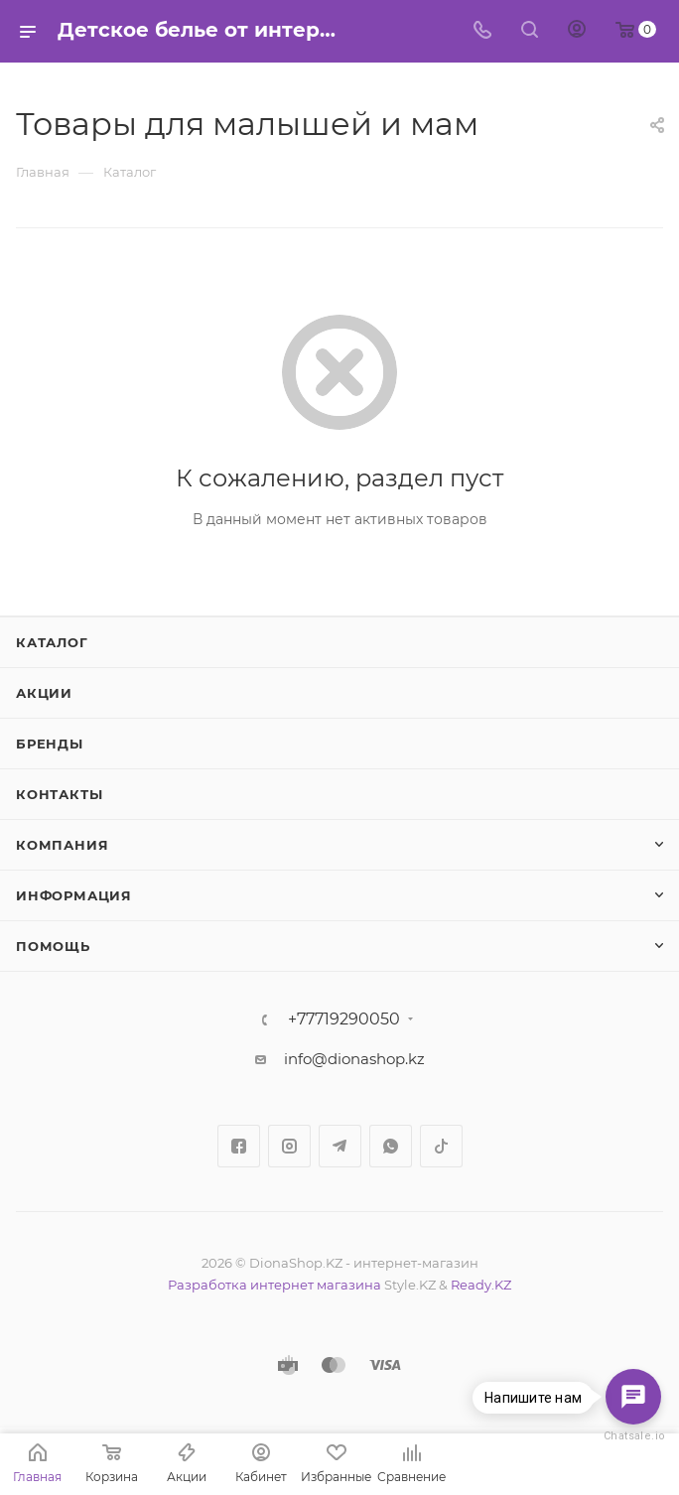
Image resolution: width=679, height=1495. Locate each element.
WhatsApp (390, 1146)
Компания (62, 845)
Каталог (52, 642)
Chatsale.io (633, 1435)
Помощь (53, 946)
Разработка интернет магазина (274, 1284)
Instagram (289, 1146)
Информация (74, 895)
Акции (44, 693)
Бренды (49, 743)
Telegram (340, 1146)
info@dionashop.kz (354, 1058)
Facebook (238, 1146)
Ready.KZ (481, 1284)
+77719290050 (344, 1019)
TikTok (441, 1146)
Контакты (59, 794)
